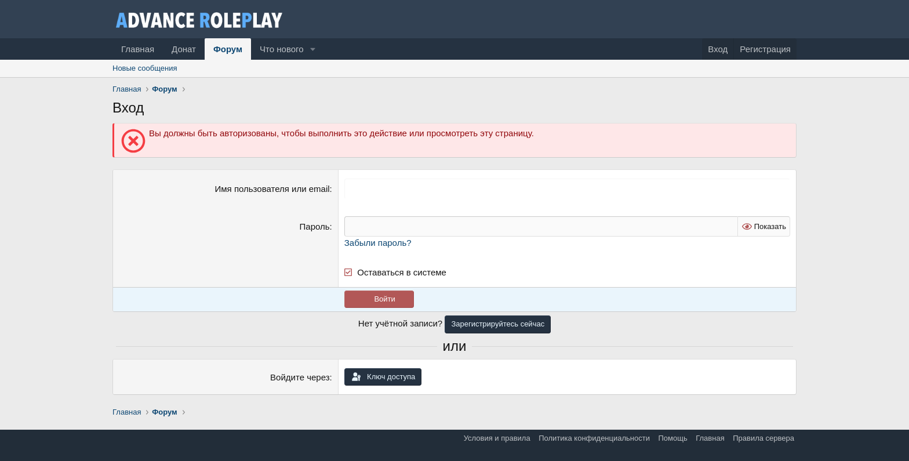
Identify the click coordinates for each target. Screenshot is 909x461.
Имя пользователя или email (272, 189)
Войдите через (299, 377)
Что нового (281, 49)
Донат (184, 49)
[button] (312, 49)
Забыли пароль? (378, 243)
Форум (227, 49)
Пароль (315, 226)
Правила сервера (763, 438)
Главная (137, 49)
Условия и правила (497, 438)
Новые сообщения (144, 68)
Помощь (672, 438)
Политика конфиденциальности (594, 438)
